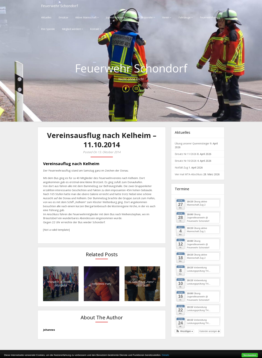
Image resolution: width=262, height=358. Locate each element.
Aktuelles (46, 17)
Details (165, 355)
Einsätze (63, 17)
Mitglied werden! (71, 29)
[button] (184, 331)
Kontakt (94, 29)
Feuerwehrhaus (209, 17)
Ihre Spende (48, 29)
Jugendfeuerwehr (115, 17)
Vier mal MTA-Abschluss (189, 174)
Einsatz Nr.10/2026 (186, 160)
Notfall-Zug (181, 167)
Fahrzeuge (185, 17)
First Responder (144, 17)
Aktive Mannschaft (86, 17)
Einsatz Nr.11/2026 (186, 154)
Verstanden (249, 355)
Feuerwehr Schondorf (59, 5)
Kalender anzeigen (210, 331)
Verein (165, 17)
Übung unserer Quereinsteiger (192, 143)
